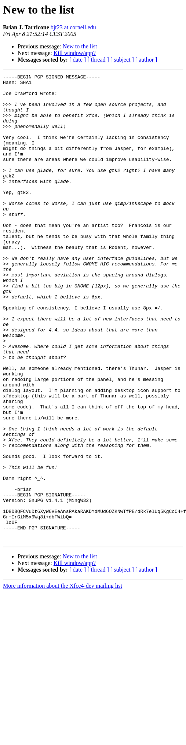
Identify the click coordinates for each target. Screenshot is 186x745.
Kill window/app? (75, 53)
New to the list (80, 46)
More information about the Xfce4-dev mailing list (62, 679)
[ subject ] (122, 59)
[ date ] (77, 59)
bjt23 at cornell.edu (73, 27)
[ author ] (146, 59)
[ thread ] (98, 59)
